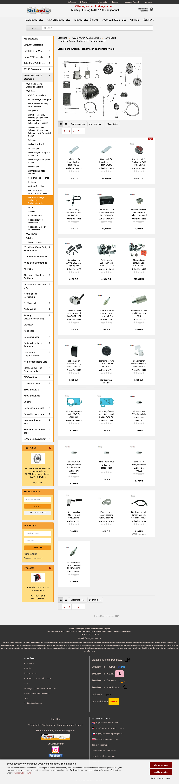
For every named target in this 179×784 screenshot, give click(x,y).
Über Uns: (55, 719)
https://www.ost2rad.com (107, 722)
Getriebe (31, 211)
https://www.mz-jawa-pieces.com (109, 728)
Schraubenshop (31, 337)
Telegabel (32, 140)
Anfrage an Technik (131, 2)
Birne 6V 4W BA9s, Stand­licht (139, 463)
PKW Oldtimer (31, 377)
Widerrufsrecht (30, 673)
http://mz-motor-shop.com (106, 739)
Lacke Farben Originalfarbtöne (32, 354)
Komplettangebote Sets (35, 361)
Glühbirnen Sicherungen (36, 256)
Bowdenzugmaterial (34, 408)
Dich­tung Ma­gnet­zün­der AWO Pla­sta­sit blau (74, 414)
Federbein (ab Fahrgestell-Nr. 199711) (39, 161)
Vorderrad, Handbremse (38, 178)
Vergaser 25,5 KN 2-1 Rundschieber (37, 228)
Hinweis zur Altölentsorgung (104, 756)
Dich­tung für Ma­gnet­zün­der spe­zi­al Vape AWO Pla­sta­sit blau (106, 414)
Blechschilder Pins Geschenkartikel (33, 370)
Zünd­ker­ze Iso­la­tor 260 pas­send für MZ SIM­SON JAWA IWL (74, 565)
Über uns (148, 19)
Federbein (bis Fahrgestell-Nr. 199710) (39, 154)
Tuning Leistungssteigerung (34, 317)
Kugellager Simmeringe (35, 262)
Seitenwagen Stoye (34, 242)
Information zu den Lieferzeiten (37, 678)
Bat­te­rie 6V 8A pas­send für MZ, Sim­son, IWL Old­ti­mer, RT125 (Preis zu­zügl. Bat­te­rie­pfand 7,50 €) (74, 364)
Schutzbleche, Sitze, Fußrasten (36, 172)
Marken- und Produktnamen (104, 750)
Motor (30, 207)
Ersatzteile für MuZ (86, 19)
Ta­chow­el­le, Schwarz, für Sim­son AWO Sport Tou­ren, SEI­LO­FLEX (73, 213)
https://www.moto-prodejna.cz (109, 734)
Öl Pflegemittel (31, 303)
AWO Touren (31, 234)
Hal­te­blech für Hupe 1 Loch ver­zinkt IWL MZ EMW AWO (74, 162)
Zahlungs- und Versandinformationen (40, 688)
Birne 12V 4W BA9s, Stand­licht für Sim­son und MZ (74, 465)
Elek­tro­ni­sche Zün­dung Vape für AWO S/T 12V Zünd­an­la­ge (106, 263)
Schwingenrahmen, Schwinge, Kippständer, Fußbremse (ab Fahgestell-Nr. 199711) (39, 131)
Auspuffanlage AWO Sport (39, 99)
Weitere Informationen (160, 778)
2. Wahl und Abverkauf (35, 439)
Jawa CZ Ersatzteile (114, 19)
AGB (26, 683)
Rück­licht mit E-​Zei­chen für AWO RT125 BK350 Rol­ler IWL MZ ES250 (139, 162)
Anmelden (38, 548)
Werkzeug (29, 324)
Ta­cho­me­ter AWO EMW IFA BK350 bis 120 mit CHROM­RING (106, 364)
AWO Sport (31, 91)
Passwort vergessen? (33, 558)
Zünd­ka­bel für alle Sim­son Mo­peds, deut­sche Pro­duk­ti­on (139, 515)
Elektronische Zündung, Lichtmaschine (38, 105)
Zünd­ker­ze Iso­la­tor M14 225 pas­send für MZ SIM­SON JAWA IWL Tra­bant (106, 313)
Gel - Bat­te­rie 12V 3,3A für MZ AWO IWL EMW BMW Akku (106, 213)
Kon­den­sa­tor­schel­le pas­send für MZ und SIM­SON (106, 515)
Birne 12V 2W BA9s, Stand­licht (139, 412)
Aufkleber (28, 269)
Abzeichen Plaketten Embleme (34, 277)
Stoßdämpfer (34, 148)
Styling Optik (30, 309)
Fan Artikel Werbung (34, 414)
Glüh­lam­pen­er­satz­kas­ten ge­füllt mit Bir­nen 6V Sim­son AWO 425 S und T (139, 364)
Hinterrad (32, 182)
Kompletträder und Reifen (33, 422)
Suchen (72, 2)
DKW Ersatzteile (32, 383)
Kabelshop (29, 331)
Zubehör (29, 238)
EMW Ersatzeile (31, 389)
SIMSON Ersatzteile (58, 19)
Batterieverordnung (100, 745)
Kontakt (27, 668)
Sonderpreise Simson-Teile (34, 431)
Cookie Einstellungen (33, 703)
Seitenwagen (33, 167)
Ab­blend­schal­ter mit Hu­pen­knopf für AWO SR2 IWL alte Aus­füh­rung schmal (73, 313)
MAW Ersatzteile (32, 395)
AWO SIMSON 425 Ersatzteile (33, 77)
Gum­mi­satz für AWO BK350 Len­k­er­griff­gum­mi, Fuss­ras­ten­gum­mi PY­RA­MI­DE (73, 263)
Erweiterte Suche (38, 513)
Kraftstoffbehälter (36, 186)
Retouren (115, 2)
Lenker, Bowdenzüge (37, 144)
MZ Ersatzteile (34, 19)
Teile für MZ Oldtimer (34, 63)
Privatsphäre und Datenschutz (37, 693)
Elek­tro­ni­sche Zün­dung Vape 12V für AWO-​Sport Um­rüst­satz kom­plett (139, 263)
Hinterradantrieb (35, 216)
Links (26, 698)
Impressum (29, 663)
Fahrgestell (33, 111)
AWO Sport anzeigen (37, 95)
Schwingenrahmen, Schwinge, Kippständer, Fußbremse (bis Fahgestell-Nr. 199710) (38, 119)
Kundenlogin (101, 2)
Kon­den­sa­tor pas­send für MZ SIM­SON (139, 313)
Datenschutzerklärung (22, 773)
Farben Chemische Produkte (33, 345)
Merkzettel (147, 2)
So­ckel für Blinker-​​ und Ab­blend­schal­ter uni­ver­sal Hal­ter (139, 213)
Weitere (134, 19)
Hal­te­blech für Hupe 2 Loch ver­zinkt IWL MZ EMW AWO (106, 162)
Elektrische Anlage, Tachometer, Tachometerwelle (36, 200)
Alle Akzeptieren (161, 765)
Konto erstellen (30, 554)
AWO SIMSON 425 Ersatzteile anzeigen (34, 85)
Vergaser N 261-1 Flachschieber (35, 221)
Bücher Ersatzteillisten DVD (35, 286)
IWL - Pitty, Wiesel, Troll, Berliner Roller (35, 249)
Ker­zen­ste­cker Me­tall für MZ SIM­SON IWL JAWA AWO (74, 515)
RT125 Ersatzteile (32, 69)
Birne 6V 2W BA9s (106, 462)
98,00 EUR (37, 482)
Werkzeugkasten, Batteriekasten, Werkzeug (39, 191)
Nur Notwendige (161, 772)
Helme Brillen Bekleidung (30, 295)
